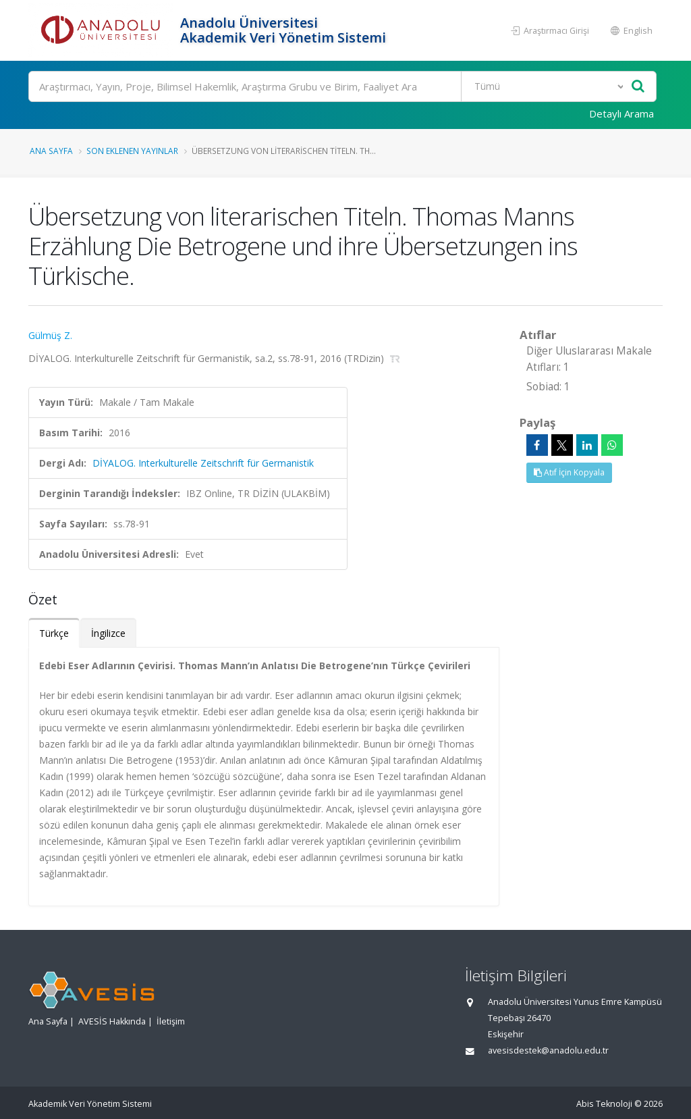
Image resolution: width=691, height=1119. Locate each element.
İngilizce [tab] (108, 633)
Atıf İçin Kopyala (569, 472)
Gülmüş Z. (50, 335)
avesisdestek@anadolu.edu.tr (548, 1050)
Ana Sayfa (51, 150)
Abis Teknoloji (604, 1104)
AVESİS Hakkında (112, 1021)
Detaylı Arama (621, 113)
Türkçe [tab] (54, 633)
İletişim (171, 1021)
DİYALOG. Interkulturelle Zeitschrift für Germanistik (203, 463)
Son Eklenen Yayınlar (132, 150)
